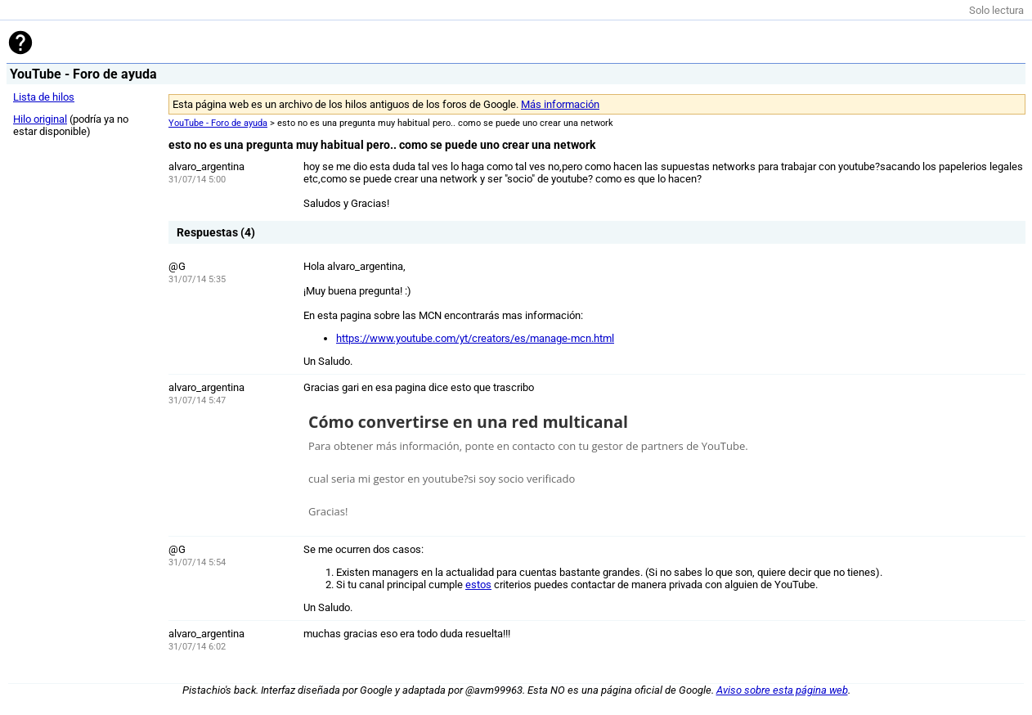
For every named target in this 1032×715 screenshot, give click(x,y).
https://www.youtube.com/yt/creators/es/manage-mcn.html (475, 338)
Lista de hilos (43, 97)
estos (478, 584)
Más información (560, 104)
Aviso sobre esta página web (782, 690)
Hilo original (40, 119)
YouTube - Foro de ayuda (217, 123)
